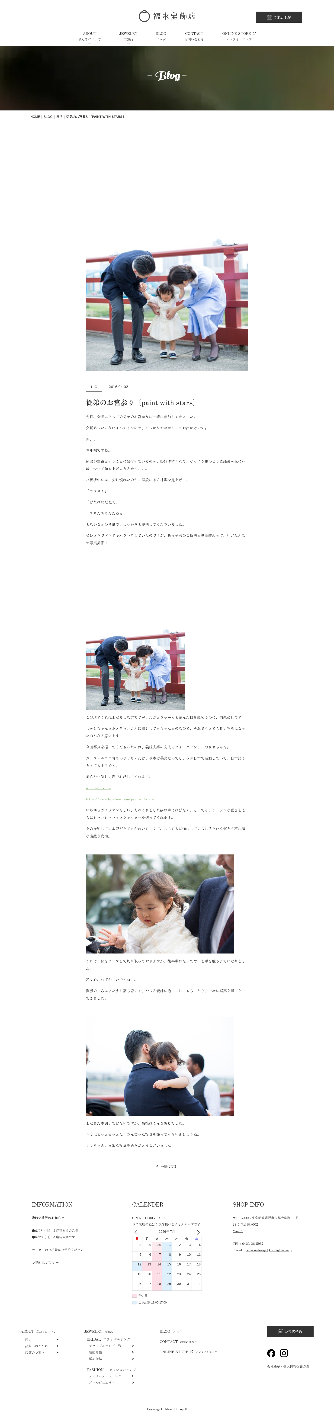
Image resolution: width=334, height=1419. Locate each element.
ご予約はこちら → (45, 1262)
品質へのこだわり (38, 1346)
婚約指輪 (95, 1358)
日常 (59, 117)
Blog (48, 117)
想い (28, 1339)
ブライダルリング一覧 (105, 1345)
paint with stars (98, 787)
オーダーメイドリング (105, 1376)
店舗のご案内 (35, 1352)
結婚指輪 (95, 1352)
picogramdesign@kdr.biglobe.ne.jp (268, 1250)
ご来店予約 (282, 17)
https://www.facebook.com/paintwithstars (120, 799)
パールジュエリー (102, 1382)
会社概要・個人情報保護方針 (288, 1366)
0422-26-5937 (252, 1243)
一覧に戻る (169, 1166)
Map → (238, 1230)
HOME (35, 117)
